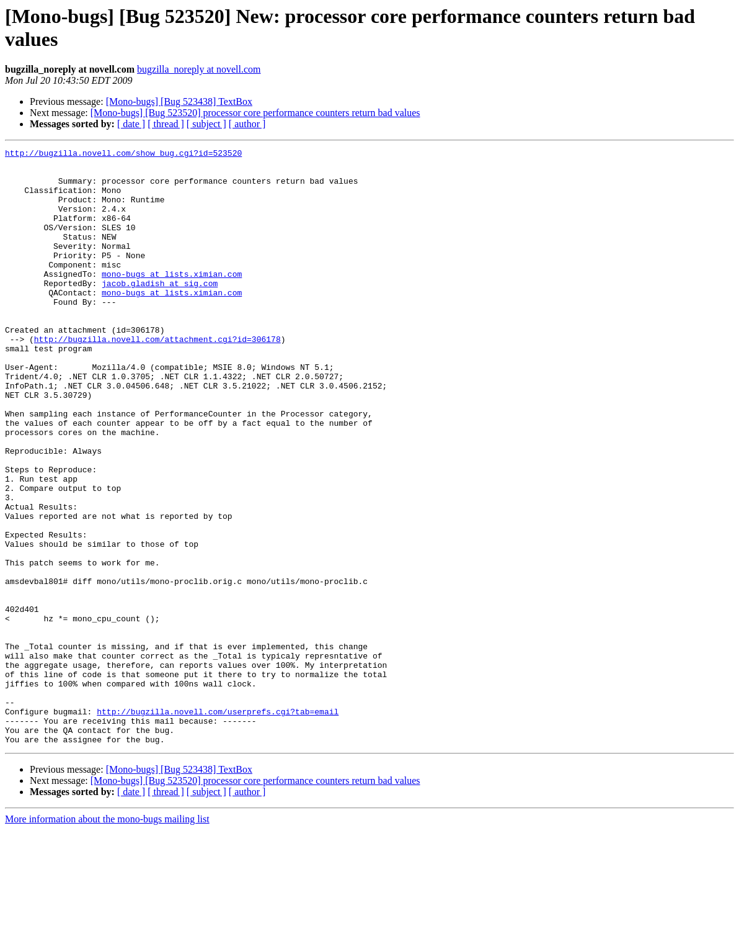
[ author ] (247, 124)
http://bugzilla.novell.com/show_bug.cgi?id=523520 (123, 154)
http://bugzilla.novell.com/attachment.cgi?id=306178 (157, 378)
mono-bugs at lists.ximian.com (172, 299)
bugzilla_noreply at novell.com (199, 69)
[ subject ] (206, 124)
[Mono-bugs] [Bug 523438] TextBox (179, 101)
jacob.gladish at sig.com (160, 311)
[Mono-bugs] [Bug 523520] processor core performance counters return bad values (255, 112)
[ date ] (131, 124)
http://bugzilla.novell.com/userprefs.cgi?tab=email (218, 824)
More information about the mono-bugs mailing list (107, 938)
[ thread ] (166, 124)
